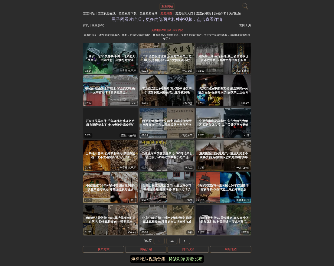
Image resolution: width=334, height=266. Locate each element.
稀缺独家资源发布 (185, 258)
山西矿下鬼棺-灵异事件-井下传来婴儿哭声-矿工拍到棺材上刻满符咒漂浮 (110, 58)
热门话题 (235, 13)
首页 (86, 25)
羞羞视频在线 (107, 13)
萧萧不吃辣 (242, 199)
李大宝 (189, 167)
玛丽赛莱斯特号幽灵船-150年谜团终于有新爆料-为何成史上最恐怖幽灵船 (223, 187)
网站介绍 (146, 249)
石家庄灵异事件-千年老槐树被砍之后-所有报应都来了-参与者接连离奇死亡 (110, 123)
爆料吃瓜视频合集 (148, 258)
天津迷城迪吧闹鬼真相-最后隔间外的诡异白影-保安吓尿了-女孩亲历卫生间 (223, 90)
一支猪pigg (186, 103)
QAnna (188, 199)
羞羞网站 (89, 13)
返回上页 (245, 25)
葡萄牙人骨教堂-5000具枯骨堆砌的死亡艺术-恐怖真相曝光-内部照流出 (110, 219)
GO (172, 241)
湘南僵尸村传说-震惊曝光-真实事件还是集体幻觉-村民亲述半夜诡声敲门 (223, 219)
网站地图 (231, 249)
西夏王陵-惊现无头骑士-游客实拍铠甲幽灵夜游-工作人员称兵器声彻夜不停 (167, 123)
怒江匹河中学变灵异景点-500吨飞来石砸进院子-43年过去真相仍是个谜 (167, 155)
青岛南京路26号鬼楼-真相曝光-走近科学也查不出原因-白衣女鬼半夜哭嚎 (167, 90)
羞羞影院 (166, 13)
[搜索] (245, 5)
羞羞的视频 (203, 13)
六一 (133, 199)
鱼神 (190, 232)
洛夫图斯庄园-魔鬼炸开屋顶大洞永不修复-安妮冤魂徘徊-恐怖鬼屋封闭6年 (223, 155)
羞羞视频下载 (128, 13)
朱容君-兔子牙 (128, 70)
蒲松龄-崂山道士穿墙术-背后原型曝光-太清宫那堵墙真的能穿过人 (110, 90)
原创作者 (220, 13)
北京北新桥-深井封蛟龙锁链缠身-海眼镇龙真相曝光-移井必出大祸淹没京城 (167, 219)
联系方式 (103, 249)
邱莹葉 (245, 232)
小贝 (246, 135)
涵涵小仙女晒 (128, 135)
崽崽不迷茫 (242, 70)
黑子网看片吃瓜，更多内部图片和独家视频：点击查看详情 (167, 19)
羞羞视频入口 (184, 13)
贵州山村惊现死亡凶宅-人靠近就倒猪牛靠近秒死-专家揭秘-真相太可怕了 (167, 187)
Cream (245, 103)
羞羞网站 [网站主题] (167, 6)
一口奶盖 (187, 70)
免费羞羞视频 (148, 13)
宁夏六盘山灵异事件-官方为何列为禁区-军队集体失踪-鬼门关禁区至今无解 (223, 123)
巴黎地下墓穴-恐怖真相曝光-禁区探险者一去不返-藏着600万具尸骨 (110, 155)
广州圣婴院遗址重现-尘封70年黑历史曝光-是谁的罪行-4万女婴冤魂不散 (167, 58)
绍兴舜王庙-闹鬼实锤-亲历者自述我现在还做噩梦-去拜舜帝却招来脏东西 (223, 58)
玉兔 (133, 103)
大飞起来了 (186, 135)
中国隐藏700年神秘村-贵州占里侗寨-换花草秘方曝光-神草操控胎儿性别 (110, 187)
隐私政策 (188, 249)
